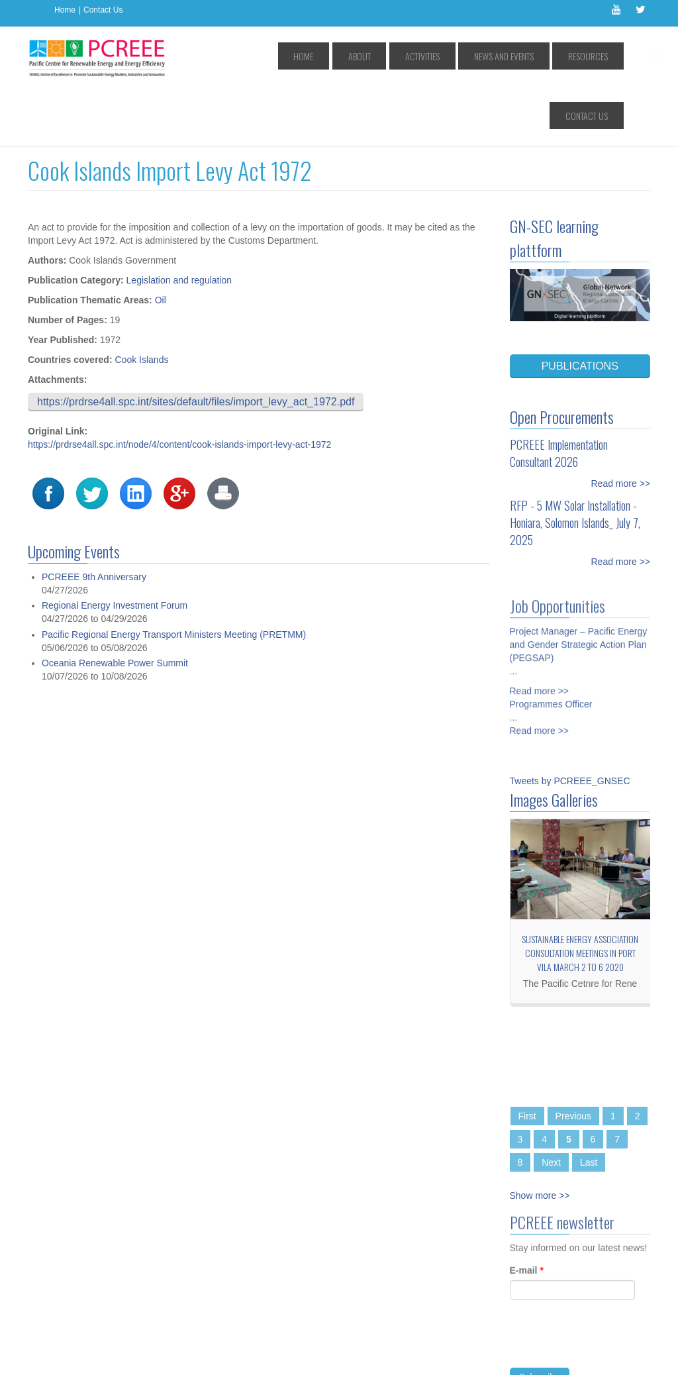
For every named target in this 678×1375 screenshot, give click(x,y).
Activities (397, 56)
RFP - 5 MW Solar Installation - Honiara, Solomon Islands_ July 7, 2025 (575, 463)
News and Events (463, 56)
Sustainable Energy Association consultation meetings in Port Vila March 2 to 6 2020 (580, 893)
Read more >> (621, 424)
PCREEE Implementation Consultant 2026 (559, 393)
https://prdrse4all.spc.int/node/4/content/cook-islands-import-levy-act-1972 (179, 385)
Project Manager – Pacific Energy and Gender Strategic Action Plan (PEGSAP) (579, 580)
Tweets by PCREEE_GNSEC (570, 721)
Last (588, 1102)
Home (64, 10)
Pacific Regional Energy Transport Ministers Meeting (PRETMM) (174, 575)
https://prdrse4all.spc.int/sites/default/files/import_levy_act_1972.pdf (195, 342)
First (527, 1056)
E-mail (527, 1215)
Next (551, 1102)
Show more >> (540, 1136)
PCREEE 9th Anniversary (94, 517)
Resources (532, 56)
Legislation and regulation (179, 220)
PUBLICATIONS (580, 306)
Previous (573, 1056)
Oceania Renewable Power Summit (115, 604)
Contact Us (102, 10)
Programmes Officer (551, 640)
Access (162, 1355)
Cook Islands (141, 300)
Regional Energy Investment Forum (114, 546)
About (349, 56)
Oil (160, 240)
